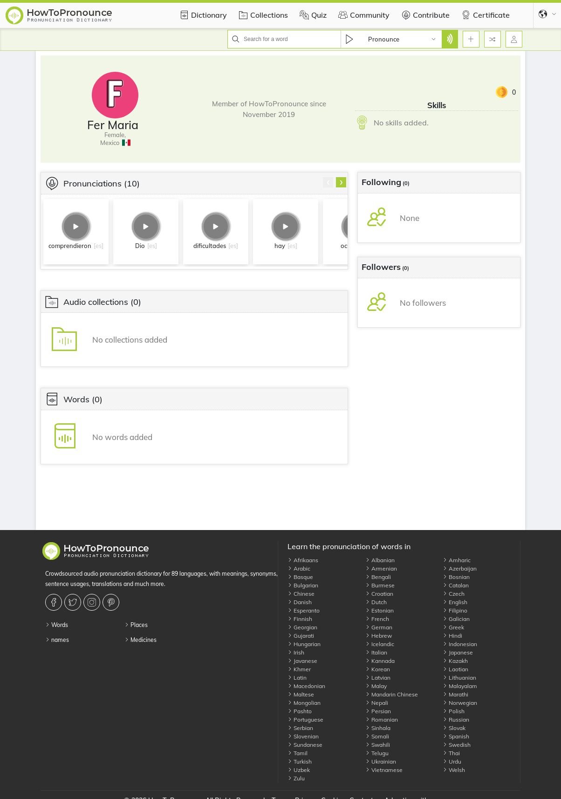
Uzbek (298, 769)
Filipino (455, 610)
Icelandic (379, 644)
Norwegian (460, 702)
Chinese (301, 593)
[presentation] (328, 182)
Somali (377, 736)
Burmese (380, 585)
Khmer (299, 669)
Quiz (312, 15)
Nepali (376, 702)
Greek (453, 627)
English (455, 602)
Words (56, 624)
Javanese (302, 660)
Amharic (457, 560)
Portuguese (305, 719)
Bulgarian (302, 585)
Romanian (381, 719)
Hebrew (378, 635)
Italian (376, 652)
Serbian (300, 727)
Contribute (424, 15)
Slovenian (303, 736)
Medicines (140, 639)
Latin (297, 677)
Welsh (454, 769)
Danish (299, 602)
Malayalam (460, 685)
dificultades (209, 245)
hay (279, 245)
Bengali (378, 576)
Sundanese (304, 744)
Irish (295, 652)
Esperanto (303, 610)
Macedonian (306, 685)
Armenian (381, 568)
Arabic (298, 568)
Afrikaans (302, 560)
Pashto (299, 711)
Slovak (454, 727)
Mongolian (304, 702)
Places (136, 624)
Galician (456, 618)
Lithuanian (459, 677)
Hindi (452, 635)
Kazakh (455, 660)
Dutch (376, 602)
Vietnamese (384, 769)
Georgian (302, 627)
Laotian (455, 669)
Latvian (377, 677)
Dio (140, 245)
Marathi (455, 694)
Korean (377, 669)
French (377, 618)
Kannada (380, 660)
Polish (454, 711)
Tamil (297, 753)
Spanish (456, 736)
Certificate (484, 15)
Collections (262, 15)
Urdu (452, 761)
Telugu (377, 753)
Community (363, 15)
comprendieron (69, 245)
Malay (376, 685)
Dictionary (202, 15)
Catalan (456, 585)
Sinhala (377, 727)
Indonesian (460, 644)
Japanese (458, 652)
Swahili (377, 744)
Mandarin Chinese (391, 694)
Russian (456, 719)
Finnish (299, 618)
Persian (378, 711)
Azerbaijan (460, 568)
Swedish (457, 744)
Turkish (299, 761)
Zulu (296, 778)
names (57, 639)
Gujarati (300, 635)
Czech (454, 593)
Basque (300, 576)
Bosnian (456, 576)
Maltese (300, 694)
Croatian (379, 593)
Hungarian (304, 644)
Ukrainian (380, 761)
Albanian (380, 560)
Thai (451, 753)
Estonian (379, 610)
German (378, 627)
